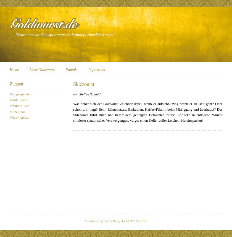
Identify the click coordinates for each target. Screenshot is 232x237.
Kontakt (71, 70)
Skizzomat (17, 112)
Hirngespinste (20, 94)
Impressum (96, 70)
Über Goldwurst (42, 70)
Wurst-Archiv (20, 117)
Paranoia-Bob (19, 106)
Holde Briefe (19, 100)
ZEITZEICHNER (136, 221)
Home (14, 70)
